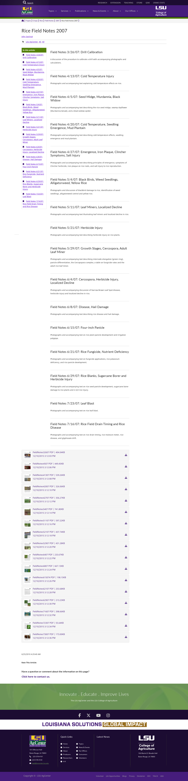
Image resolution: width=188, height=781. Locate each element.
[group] (16, 234)
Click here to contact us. (36, 676)
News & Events (100, 11)
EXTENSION (115, 2)
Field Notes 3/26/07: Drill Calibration (33, 56)
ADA (162, 776)
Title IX (155, 776)
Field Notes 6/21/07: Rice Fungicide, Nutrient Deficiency (33, 174)
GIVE (148, 2)
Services (66, 11)
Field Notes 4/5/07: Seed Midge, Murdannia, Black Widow (34, 72)
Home (64, 744)
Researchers (66, 758)
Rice (41, 20)
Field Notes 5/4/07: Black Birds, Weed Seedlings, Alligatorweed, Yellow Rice (34, 108)
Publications (81, 11)
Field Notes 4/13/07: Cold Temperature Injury (33, 63)
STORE (139, 2)
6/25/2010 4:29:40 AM (31, 654)
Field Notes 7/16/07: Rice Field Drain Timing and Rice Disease (33, 204)
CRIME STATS (159, 2)
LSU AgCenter (32, 42)
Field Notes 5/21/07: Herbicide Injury (33, 128)
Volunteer (100, 776)
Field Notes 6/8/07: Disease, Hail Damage (33, 158)
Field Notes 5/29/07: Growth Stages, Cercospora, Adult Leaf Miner (33, 138)
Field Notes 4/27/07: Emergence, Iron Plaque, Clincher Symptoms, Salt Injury (33, 96)
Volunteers (81, 758)
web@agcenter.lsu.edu (40, 763)
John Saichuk (27, 36)
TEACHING (128, 2)
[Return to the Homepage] (23, 20)
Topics (53, 11)
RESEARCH (102, 2)
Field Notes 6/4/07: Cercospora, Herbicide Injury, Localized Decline (33, 149)
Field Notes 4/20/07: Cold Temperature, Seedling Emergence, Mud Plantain (33, 83)
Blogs (124, 776)
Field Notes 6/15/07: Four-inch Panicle (33, 165)
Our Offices (131, 11)
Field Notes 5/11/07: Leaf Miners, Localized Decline (33, 120)
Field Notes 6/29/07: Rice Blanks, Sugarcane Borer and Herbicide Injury (33, 185)
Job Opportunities (113, 776)
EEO (148, 776)
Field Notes (49, 20)
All (40, 42)
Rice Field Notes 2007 (69, 20)
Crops (35, 20)
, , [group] (33, 42)
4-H (63, 761)
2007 (57, 20)
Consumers (81, 754)
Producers (66, 754)
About (117, 11)
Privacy (132, 776)
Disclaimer (141, 776)
